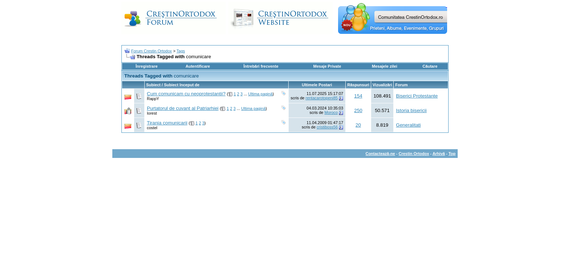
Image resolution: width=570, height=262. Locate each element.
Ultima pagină (260, 94)
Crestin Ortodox (414, 153)
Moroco (331, 112)
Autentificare (197, 66)
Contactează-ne (380, 153)
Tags (181, 51)
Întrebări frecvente (261, 66)
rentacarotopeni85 (321, 98)
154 (358, 96)
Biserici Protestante (417, 96)
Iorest (152, 113)
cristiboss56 (327, 127)
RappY (153, 98)
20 (358, 125)
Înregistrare (147, 66)
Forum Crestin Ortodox (151, 51)
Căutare (429, 66)
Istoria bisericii (411, 110)
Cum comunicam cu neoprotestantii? (186, 93)
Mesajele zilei (384, 66)
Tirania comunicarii (167, 123)
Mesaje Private (327, 66)
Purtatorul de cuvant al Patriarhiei (182, 108)
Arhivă (439, 153)
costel (152, 128)
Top (452, 153)
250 (358, 110)
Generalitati (408, 125)
